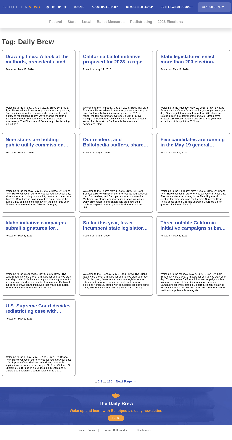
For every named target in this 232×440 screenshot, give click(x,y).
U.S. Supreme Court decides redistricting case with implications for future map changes (38, 308)
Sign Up (115, 418)
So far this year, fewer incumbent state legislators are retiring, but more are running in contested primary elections (114, 225)
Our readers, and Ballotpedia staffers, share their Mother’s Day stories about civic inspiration (113, 142)
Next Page (126, 381)
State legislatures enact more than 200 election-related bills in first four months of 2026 (187, 59)
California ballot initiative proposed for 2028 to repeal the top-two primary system (115, 59)
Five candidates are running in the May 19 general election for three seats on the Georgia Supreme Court (192, 142)
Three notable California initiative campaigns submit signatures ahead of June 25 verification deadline (192, 225)
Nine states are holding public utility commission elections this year (35, 142)
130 (109, 381)
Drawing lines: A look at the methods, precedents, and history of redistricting (37, 59)
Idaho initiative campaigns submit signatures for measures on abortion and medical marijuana (36, 225)
